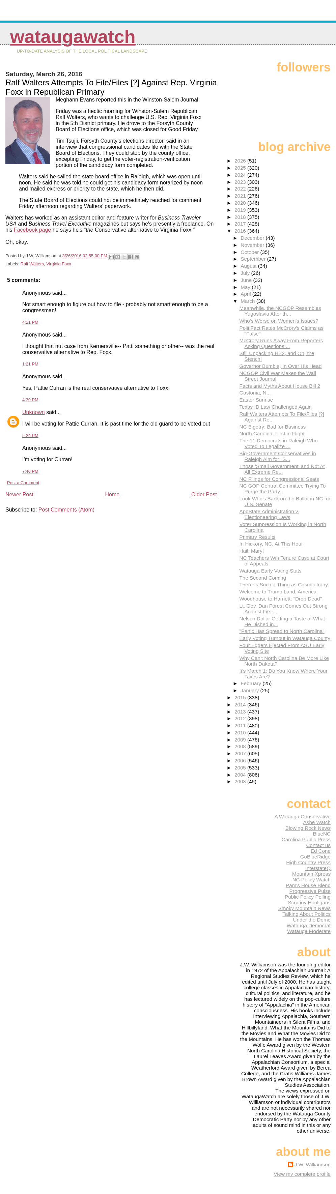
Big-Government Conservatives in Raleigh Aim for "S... (278, 456)
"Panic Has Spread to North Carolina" (282, 631)
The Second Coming (263, 578)
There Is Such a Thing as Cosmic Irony (284, 584)
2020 (240, 203)
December (253, 238)
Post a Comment (23, 482)
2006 (240, 760)
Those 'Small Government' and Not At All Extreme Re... (282, 469)
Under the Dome (312, 920)
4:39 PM (30, 399)
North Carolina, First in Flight (272, 433)
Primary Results (258, 537)
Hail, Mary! (252, 551)
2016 (240, 231)
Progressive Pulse (310, 891)
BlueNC (322, 834)
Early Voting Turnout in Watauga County (285, 638)
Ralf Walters (32, 263)
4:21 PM (30, 322)
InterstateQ (318, 868)
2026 (240, 161)
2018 (240, 217)
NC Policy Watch (311, 879)
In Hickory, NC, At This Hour (271, 544)
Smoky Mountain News (304, 908)
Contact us (318, 845)
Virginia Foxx (58, 263)
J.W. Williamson (313, 1164)
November (253, 245)
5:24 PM (30, 435)
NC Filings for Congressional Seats (279, 479)
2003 (240, 781)
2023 (240, 182)
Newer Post (19, 494)
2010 (240, 732)
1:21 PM (30, 364)
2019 (240, 210)
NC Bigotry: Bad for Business (273, 427)
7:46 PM (30, 471)
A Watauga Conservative (302, 816)
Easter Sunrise (256, 400)
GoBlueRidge (315, 857)
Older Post (204, 494)
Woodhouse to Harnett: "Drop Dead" (281, 599)
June (247, 280)
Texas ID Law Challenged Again (276, 407)
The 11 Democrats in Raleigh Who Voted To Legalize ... (279, 443)
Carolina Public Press (306, 839)
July (246, 273)
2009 (240, 739)
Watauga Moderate (309, 931)
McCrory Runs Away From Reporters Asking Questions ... (281, 343)
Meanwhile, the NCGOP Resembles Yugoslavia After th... (280, 311)
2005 (240, 767)
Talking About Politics (306, 914)
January (250, 690)
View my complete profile (302, 1174)
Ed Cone (321, 851)
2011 (240, 725)
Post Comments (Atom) (66, 510)
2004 (240, 775)
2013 (240, 712)
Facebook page (32, 230)
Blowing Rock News (308, 828)
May (246, 287)
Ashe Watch (317, 822)
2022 (240, 189)
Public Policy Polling (308, 897)
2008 (240, 746)
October (250, 252)
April (246, 294)
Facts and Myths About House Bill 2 (280, 386)
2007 (240, 753)
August (249, 266)
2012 (240, 718)
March (248, 301)
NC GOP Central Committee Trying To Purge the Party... (283, 488)
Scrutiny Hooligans (309, 902)
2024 (240, 175)
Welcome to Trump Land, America (278, 591)
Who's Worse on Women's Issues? (279, 321)
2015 (240, 697)
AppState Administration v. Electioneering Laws (269, 514)
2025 (240, 168)
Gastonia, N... (255, 393)
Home (112, 494)
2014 (240, 704)
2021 (240, 196)
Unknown (33, 412)
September (254, 259)
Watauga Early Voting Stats (271, 571)
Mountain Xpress (311, 874)
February (251, 683)
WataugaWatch (73, 36)
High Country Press (308, 862)
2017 (240, 224)
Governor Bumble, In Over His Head (281, 366)
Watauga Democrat (309, 925)
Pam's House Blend (308, 885)
